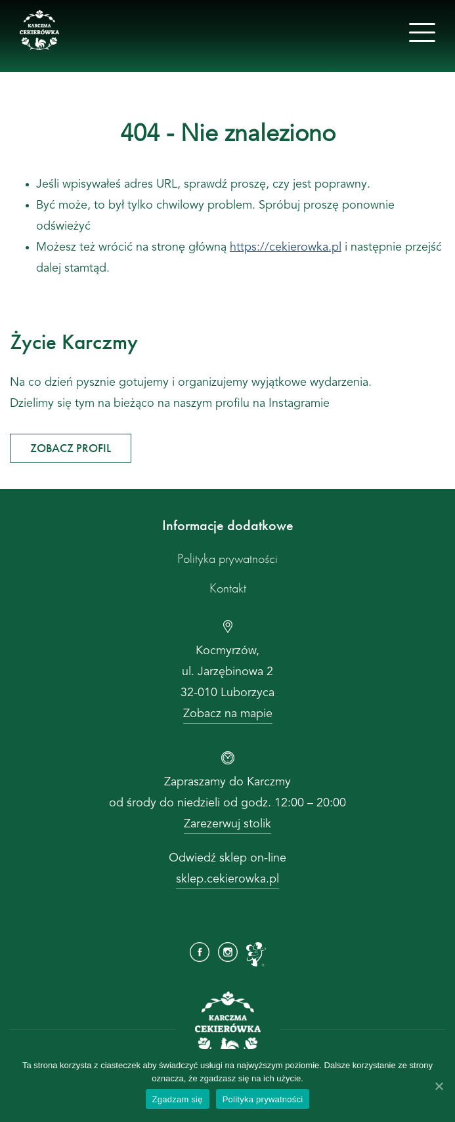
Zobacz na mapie (227, 714)
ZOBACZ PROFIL (70, 447)
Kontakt (227, 587)
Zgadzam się (177, 1099)
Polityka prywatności (227, 558)
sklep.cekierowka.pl (227, 879)
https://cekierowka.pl (285, 247)
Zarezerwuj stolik (227, 824)
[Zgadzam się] (438, 1085)
